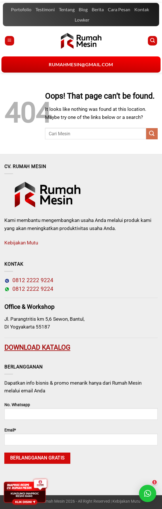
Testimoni (45, 9)
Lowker (82, 19)
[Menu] (9, 40)
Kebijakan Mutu (21, 243)
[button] (147, 493)
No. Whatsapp (81, 411)
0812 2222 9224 (31, 280)
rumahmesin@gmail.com (81, 64)
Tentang (67, 9)
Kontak (141, 9)
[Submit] (152, 133)
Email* (81, 436)
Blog (83, 9)
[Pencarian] (152, 40)
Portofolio (21, 9)
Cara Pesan (119, 9)
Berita (98, 9)
